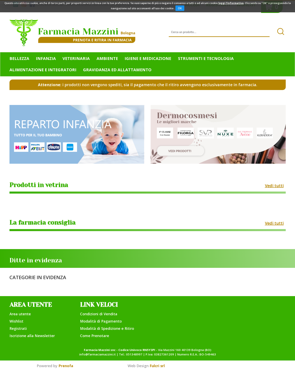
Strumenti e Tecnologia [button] (206, 58)
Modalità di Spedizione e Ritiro (107, 328)
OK (180, 8)
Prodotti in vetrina (38, 185)
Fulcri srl (157, 365)
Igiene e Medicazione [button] (148, 58)
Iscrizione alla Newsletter (32, 335)
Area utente (20, 313)
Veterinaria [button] (76, 58)
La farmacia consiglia (42, 222)
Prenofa (65, 365)
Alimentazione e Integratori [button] (42, 69)
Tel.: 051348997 (130, 354)
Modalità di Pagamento (101, 321)
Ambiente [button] (107, 58)
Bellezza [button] (19, 58)
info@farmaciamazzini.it (97, 354)
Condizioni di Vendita (98, 313)
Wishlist (16, 321)
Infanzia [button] (46, 58)
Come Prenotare (94, 335)
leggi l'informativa (231, 3)
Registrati (18, 328)
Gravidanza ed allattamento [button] (117, 69)
